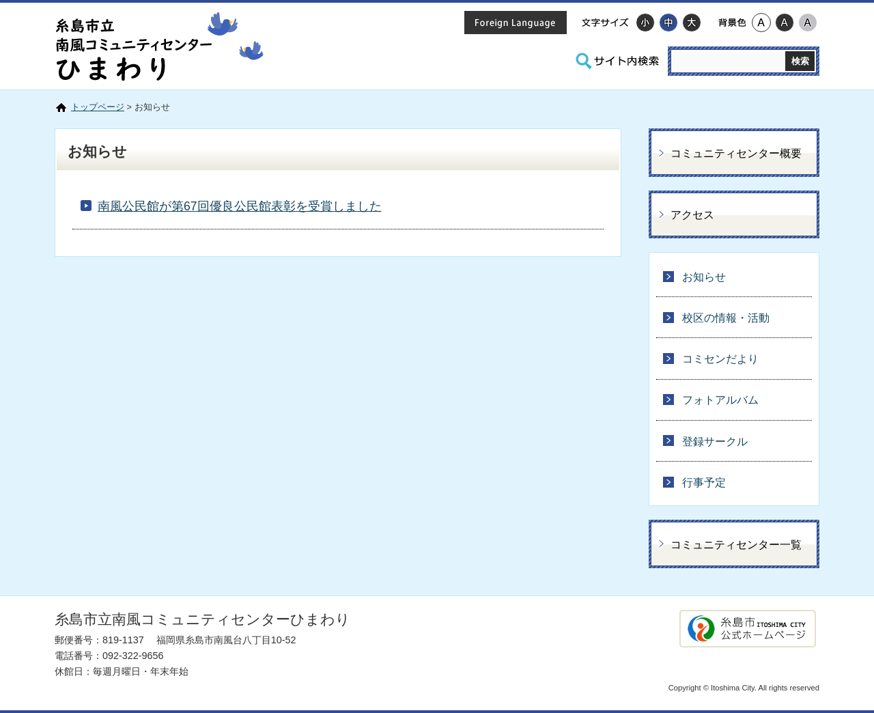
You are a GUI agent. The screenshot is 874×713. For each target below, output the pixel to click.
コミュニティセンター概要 (736, 153)
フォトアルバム (720, 400)
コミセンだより (720, 359)
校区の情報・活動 (726, 318)
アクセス (692, 215)
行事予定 (704, 482)
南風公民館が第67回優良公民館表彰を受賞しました (240, 206)
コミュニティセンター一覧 (736, 544)
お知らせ (704, 277)
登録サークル (715, 441)
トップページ (97, 107)
